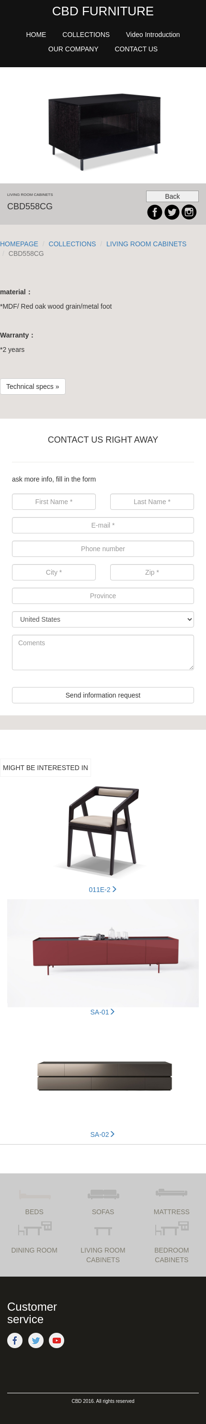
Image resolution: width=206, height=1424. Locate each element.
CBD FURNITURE (103, 11)
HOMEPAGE (19, 244)
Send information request (103, 695)
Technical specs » (32, 386)
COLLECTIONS (72, 244)
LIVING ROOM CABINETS (146, 244)
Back (172, 196)
